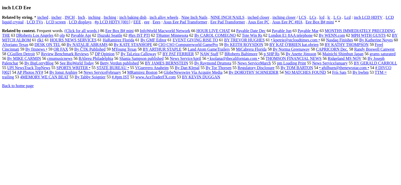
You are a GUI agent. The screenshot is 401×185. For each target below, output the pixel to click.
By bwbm (360, 72)
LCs (312, 17)
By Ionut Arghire (63, 72)
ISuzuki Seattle (109, 35)
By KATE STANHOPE (133, 44)
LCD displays (80, 22)
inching (94, 17)
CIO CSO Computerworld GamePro (188, 44)
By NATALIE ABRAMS (87, 44)
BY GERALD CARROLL (375, 63)
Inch (81, 17)
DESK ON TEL (47, 44)
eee (146, 22)
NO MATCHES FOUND (305, 72)
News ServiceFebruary (102, 72)
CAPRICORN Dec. (332, 49)
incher (56, 17)
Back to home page (18, 86)
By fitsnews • (36, 49)
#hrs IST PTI (139, 35)
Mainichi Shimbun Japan (343, 54)
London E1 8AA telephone (291, 35)
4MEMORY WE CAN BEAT (44, 77)
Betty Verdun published (119, 63)
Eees (156, 22)
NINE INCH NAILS (227, 17)
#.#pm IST (120, 77)
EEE (137, 22)
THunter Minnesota (172, 35)
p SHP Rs (272, 54)
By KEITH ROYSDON (243, 44)
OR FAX (60, 49)
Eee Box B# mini (319, 22)
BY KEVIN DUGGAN (201, 77)
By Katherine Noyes (376, 40)
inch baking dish (133, 17)
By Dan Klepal (187, 68)
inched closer (258, 17)
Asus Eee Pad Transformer (185, 22)
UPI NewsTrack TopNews (28, 68)
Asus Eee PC (259, 22)
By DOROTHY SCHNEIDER (254, 72)
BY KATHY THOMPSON (347, 44)
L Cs (337, 17)
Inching (110, 17)
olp (62, 35)
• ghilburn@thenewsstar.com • (344, 68)
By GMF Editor (153, 40)
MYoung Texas (124, 49)
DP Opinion (104, 54)
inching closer (283, 17)
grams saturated (383, 54)
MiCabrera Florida (251, 49)
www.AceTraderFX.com (155, 77)
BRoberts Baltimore (241, 54)
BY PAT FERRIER (178, 54)
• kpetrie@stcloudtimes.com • (295, 40)
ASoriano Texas (15, 44)
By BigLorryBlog (38, 63)
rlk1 (40, 40)
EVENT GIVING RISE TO (195, 40)
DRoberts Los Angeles (34, 35)
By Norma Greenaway (291, 49)
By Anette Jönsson (301, 54)
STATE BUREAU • (113, 68)
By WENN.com (332, 35)
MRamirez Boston (142, 72)
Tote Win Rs (252, 35)
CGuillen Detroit (21, 54)
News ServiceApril (185, 58)
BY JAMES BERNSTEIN (166, 63)
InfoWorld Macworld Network (165, 31)
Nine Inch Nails (194, 17)
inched (42, 17)
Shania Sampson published (141, 58)
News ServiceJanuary (330, 63)
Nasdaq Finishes (339, 40)
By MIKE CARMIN (24, 58)
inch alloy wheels (164, 17)
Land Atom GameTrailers (209, 49)
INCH (70, 17)
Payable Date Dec (251, 31)
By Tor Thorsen (219, 68)
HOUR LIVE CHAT (213, 31)
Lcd (347, 17)
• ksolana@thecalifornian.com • (233, 58)
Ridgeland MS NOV (344, 58)
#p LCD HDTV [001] (112, 22)
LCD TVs (35, 22)
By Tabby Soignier (90, 77)
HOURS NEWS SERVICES (73, 40)
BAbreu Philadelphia (96, 58)
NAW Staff (209, 54)
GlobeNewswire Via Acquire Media (193, 72)
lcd (321, 17)
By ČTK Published (90, 49)
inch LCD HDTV (368, 17)
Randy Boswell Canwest (374, 49)
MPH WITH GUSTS (368, 35)
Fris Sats (339, 72)
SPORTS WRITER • (73, 68)
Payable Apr (81, 35)
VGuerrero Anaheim (152, 68)
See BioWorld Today (77, 63)
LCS (302, 17)
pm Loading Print (291, 63)
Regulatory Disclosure (256, 68)
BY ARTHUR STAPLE (162, 49)
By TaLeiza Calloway (138, 54)
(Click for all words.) (81, 31)
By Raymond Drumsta (212, 63)
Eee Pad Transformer (227, 22)
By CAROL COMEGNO (215, 35)
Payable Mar (308, 31)
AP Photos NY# (30, 72)
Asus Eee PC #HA (287, 22)
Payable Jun (282, 31)
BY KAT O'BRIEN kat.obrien (293, 44)
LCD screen (56, 22)
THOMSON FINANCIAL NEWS (293, 58)
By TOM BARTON (297, 68)
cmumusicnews (60, 58)
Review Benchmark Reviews (65, 54)
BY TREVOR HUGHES (244, 40)
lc (328, 17)
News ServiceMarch (254, 63)
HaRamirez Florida (118, 40)
